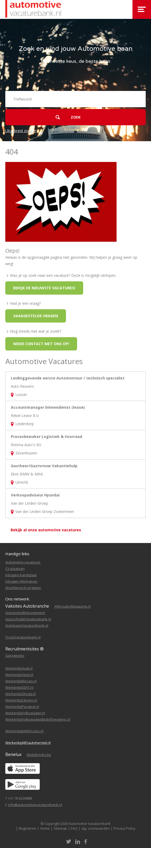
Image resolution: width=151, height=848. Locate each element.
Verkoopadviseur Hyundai (35, 495)
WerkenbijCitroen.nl (21, 700)
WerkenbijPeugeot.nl (22, 706)
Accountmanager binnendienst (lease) (48, 407)
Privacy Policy (124, 828)
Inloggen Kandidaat (21, 575)
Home (45, 828)
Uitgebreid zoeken (20, 130)
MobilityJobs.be (39, 754)
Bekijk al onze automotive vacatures (46, 529)
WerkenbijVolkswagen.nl (25, 713)
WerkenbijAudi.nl (19, 668)
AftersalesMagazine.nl (72, 606)
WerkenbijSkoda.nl (20, 693)
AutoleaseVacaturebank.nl (26, 625)
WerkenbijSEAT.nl (19, 687)
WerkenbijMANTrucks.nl (24, 731)
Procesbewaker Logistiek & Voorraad (46, 436)
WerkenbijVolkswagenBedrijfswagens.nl (37, 719)
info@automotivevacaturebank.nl (35, 804)
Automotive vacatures (23, 562)
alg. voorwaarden (95, 828)
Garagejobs (14, 655)
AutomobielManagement (25, 612)
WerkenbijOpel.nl (19, 674)
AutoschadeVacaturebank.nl (28, 619)
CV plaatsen (15, 568)
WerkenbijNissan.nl (21, 681)
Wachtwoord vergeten (23, 587)
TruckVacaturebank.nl (23, 637)
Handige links (17, 553)
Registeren (27, 828)
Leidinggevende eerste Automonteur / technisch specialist (68, 378)
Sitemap (60, 828)
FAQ (74, 828)
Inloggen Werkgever (21, 581)
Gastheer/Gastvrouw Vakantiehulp (44, 465)
